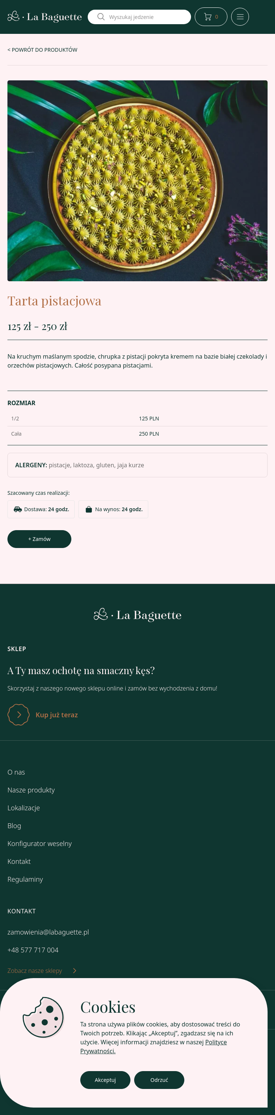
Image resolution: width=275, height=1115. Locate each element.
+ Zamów (39, 538)
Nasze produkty (31, 789)
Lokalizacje (23, 807)
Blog (14, 825)
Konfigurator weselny (39, 843)
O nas (16, 772)
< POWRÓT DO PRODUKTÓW (42, 49)
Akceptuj (105, 1079)
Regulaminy (25, 879)
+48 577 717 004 (32, 949)
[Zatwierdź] (137, 714)
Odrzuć (159, 1079)
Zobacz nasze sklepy (41, 970)
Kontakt (19, 861)
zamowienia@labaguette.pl (48, 931)
